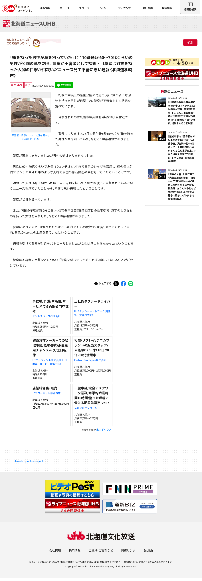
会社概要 (148, 8)
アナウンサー (125, 8)
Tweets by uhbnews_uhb (29, 464)
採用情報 (167, 8)
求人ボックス (104, 432)
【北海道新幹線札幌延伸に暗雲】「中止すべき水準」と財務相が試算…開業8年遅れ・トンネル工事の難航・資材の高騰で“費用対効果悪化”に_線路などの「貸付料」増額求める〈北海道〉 (181, 116)
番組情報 (45, 8)
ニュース (65, 8)
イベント (103, 8)
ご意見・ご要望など (100, 553)
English (148, 553)
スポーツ (84, 8)
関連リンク (128, 553)
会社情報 (55, 553)
